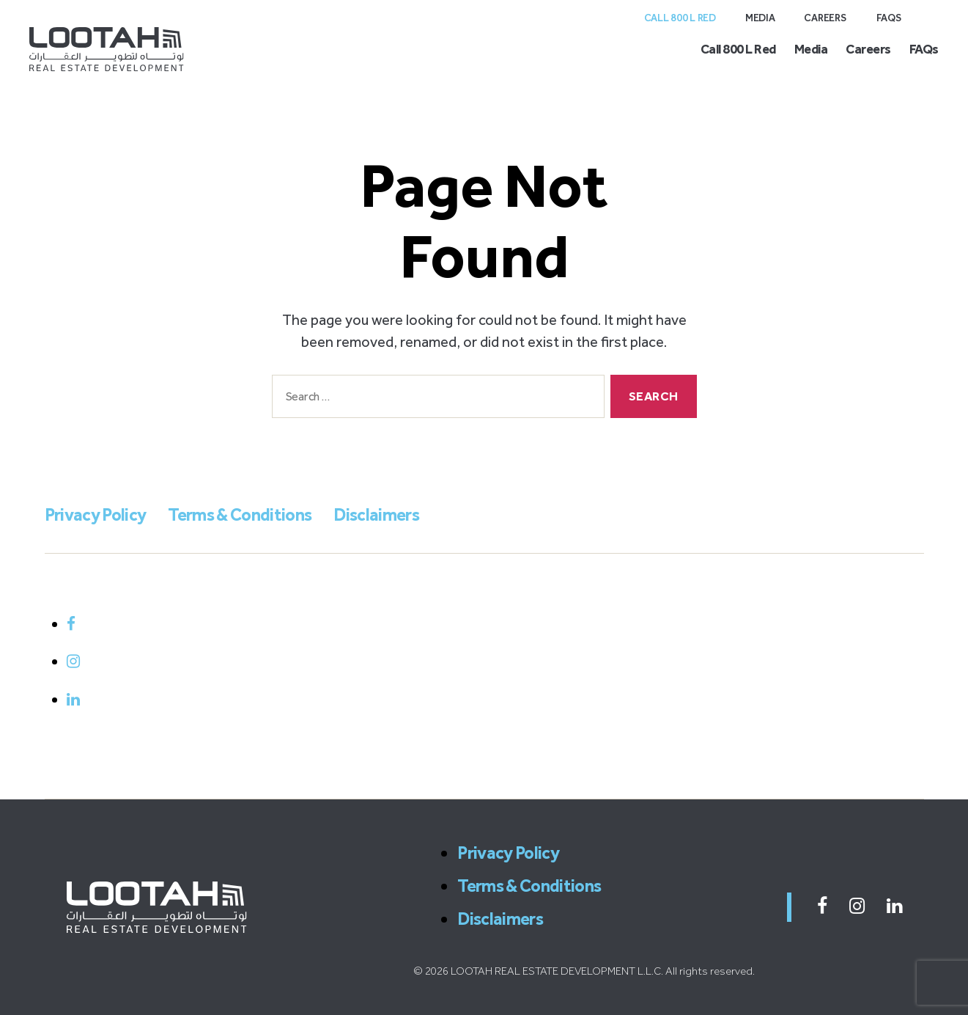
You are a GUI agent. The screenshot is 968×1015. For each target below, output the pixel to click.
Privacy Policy (96, 514)
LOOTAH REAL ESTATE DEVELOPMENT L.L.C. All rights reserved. (603, 971)
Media (760, 18)
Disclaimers (376, 514)
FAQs (889, 18)
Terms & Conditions (239, 514)
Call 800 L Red (680, 18)
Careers (825, 18)
